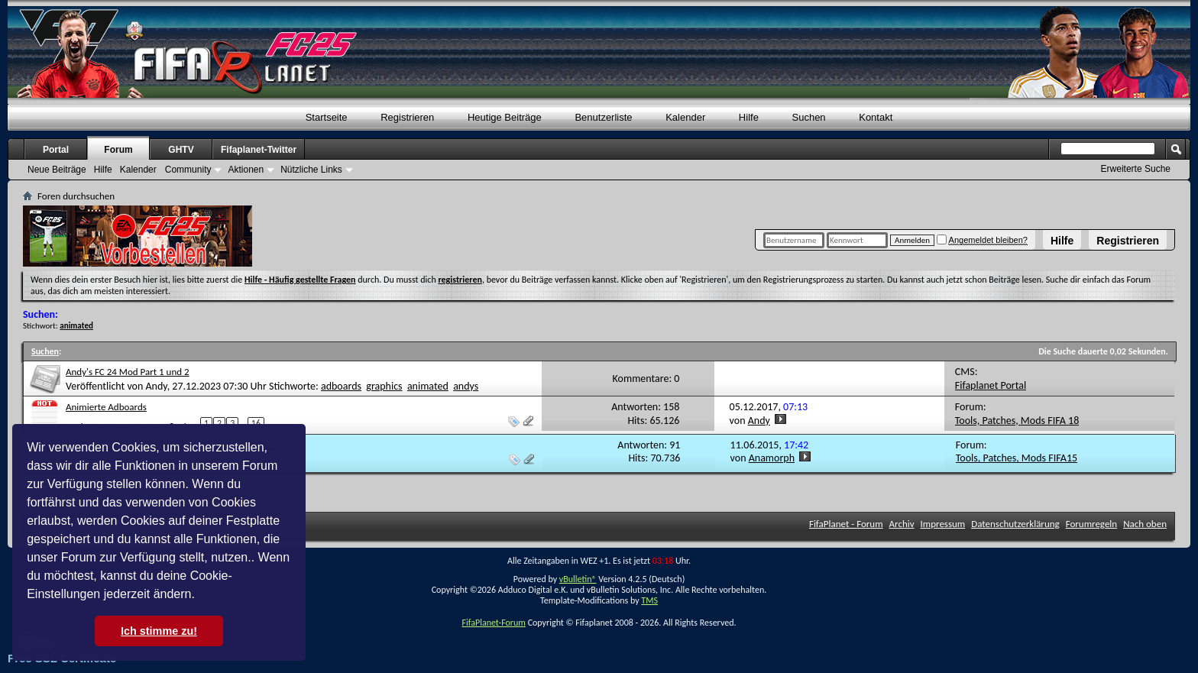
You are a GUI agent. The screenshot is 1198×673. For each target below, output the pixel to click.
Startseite (327, 117)
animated (427, 386)
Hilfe (1062, 241)
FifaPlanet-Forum (493, 622)
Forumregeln (1092, 523)
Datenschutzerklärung (1015, 523)
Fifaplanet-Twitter (258, 149)
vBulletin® (578, 579)
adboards (341, 386)
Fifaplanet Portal (990, 385)
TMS (649, 600)
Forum (118, 149)
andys (465, 386)
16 (256, 423)
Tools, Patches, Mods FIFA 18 (1017, 420)
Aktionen (246, 169)
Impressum (943, 523)
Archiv (902, 523)
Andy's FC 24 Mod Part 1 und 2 (127, 371)
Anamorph (772, 457)
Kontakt (875, 117)
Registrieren (1127, 241)
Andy (156, 386)
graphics (384, 386)
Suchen (809, 117)
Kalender (685, 117)
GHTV (180, 149)
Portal (56, 149)
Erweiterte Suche (1135, 168)
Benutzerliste (603, 117)
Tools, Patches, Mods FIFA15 (1016, 457)
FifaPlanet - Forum (846, 523)
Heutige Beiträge (505, 117)
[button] (200, 596)
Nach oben (1145, 523)
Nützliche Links (311, 169)
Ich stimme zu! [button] (159, 631)
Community (188, 169)
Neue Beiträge (57, 169)
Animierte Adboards (106, 407)
